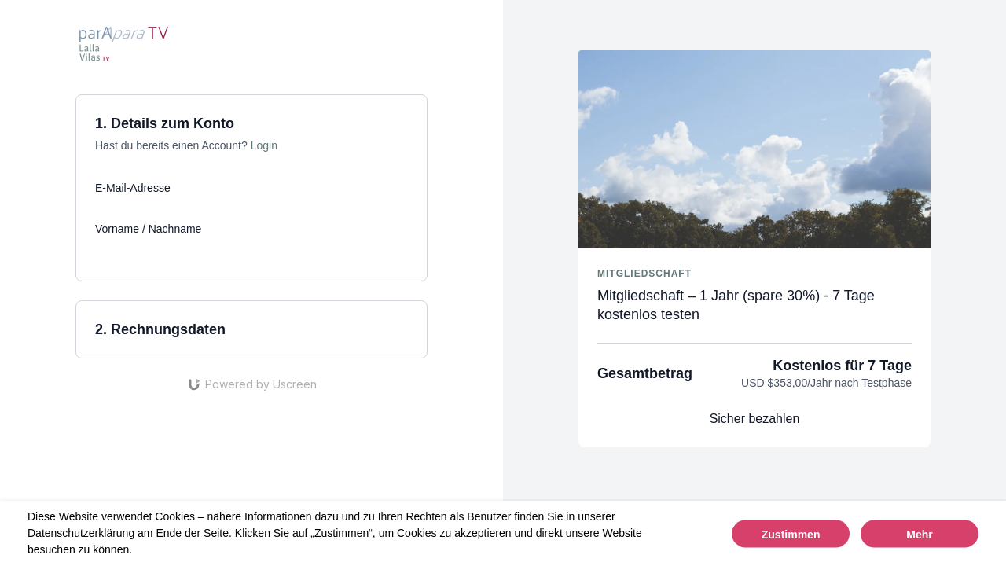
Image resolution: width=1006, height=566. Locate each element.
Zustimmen (791, 533)
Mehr (919, 533)
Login (264, 145)
